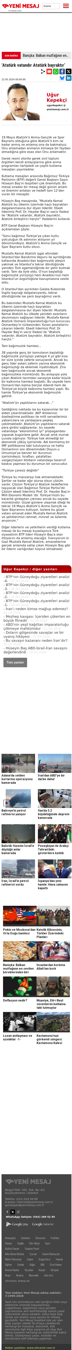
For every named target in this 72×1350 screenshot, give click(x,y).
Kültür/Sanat (12, 1248)
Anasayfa (10, 1238)
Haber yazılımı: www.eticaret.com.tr (30, 1347)
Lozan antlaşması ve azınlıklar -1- (17, 1037)
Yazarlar (29, 1270)
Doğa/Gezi (44, 1259)
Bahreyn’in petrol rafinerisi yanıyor (14, 812)
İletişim (55, 1270)
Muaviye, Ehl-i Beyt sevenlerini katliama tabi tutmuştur (51, 1004)
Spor (47, 1243)
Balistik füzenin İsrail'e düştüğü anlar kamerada (18, 849)
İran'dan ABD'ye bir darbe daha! (51, 777)
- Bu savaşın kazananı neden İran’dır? (35, 640)
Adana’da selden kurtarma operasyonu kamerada (17, 779)
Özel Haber (56, 1264)
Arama (19, 1275)
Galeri (30, 1259)
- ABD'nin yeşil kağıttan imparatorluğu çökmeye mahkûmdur (36, 626)
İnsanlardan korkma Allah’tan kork (51, 966)
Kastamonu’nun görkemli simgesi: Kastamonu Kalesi (49, 1039)
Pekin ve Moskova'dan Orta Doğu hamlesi (19, 931)
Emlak (20, 1264)
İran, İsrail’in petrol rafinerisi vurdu (15, 882)
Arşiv (8, 1275)
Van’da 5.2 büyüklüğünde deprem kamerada (53, 814)
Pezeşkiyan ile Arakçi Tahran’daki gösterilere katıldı (53, 849)
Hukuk (59, 1259)
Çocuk (33, 1254)
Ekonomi (40, 1238)
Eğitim (8, 1264)
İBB (42, 1264)
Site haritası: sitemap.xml (17, 1280)
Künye (42, 1270)
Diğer (32, 1264)
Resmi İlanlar (12, 1270)
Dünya (8, 1243)
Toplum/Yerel (32, 1248)
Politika (55, 1238)
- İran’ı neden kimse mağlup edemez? (35, 609)
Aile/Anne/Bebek (14, 1254)
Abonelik (33, 1275)
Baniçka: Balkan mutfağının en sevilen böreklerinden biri (47, 55)
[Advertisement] (36, 33)
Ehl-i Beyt (34, 1243)
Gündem (25, 1238)
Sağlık (20, 1243)
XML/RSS (48, 1275)
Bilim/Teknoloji (13, 1259)
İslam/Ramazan (51, 1254)
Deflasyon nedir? (15, 1000)
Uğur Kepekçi (57, 97)
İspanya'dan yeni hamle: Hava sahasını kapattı (53, 884)
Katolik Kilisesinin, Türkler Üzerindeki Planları (50, 933)
